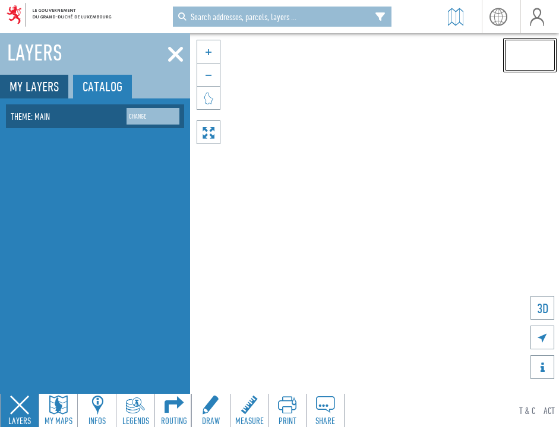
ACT (549, 410)
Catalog (102, 86)
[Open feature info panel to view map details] (97, 410)
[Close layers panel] (20, 410)
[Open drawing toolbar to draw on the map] (211, 410)
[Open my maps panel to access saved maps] (58, 410)
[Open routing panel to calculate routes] (174, 410)
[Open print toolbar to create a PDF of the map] (287, 410)
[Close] (175, 54)
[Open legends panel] (135, 410)
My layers (34, 86)
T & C (527, 410)
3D (542, 308)
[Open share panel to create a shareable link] (325, 410)
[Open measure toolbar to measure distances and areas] (249, 410)
